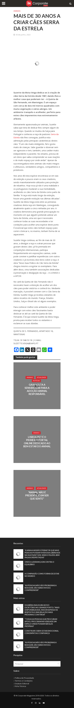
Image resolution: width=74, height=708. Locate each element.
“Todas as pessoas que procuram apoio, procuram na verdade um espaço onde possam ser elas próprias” (41, 622)
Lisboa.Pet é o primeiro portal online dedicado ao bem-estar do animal (37, 441)
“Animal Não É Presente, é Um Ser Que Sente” (37, 495)
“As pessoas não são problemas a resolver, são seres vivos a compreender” (41, 587)
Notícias (36, 381)
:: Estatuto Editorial (21, 683)
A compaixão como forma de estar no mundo (42, 575)
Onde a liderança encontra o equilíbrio (39, 563)
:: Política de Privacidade (23, 678)
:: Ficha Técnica (19, 686)
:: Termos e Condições (23, 680)
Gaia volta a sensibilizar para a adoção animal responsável (37, 389)
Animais (17, 11)
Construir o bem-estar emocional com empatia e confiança (42, 632)
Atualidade (41, 377)
